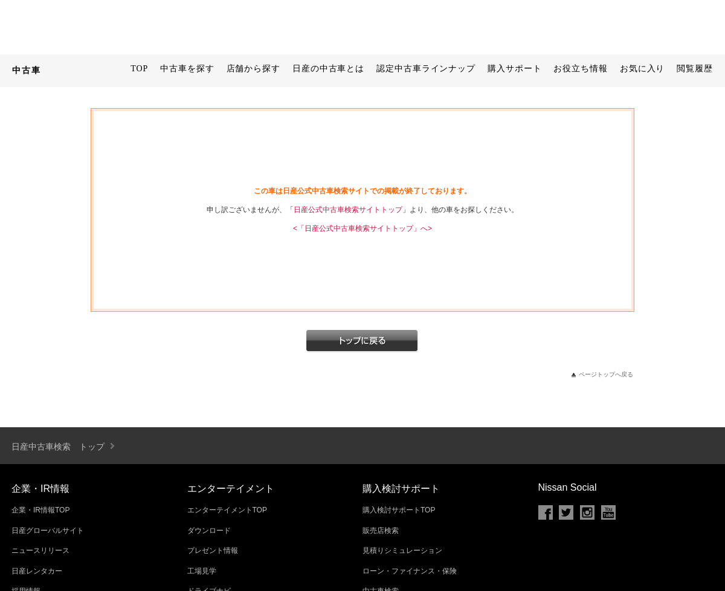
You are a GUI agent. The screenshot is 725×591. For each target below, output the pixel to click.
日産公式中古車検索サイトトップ (348, 209)
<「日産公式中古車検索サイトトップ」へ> (362, 228)
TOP (139, 68)
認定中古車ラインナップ (425, 68)
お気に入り (642, 68)
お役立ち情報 (580, 68)
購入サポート (514, 68)
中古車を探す (187, 68)
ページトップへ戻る (606, 374)
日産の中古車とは (328, 68)
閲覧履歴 (695, 68)
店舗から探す (253, 68)
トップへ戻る (362, 341)
